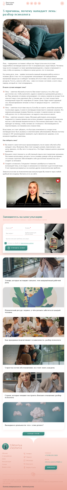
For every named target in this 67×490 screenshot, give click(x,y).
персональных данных (27, 243)
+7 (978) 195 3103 (51, 455)
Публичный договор (28, 486)
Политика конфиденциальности (12, 486)
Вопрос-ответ (6, 467)
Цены (4, 458)
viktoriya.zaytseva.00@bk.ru (53, 462)
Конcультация (6, 461)
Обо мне (5, 453)
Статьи (4, 464)
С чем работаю (7, 456)
